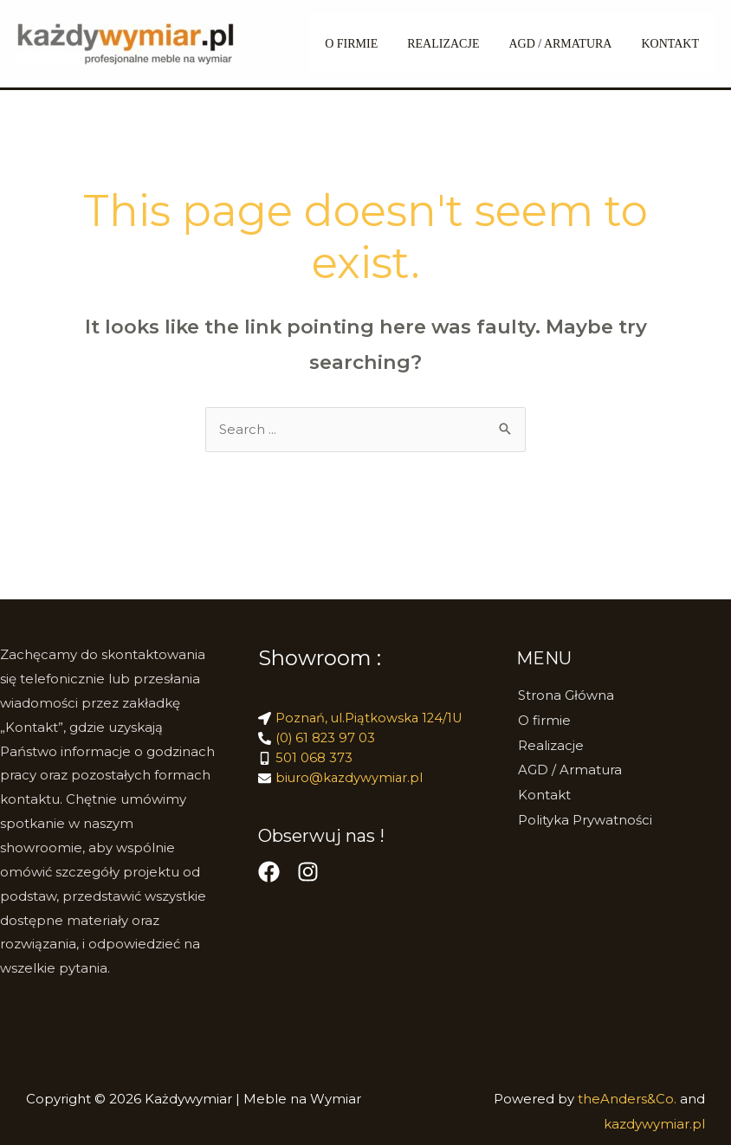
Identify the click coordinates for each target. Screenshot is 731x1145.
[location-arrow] (362, 719)
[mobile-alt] (305, 761)
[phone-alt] (317, 740)
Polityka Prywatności (583, 817)
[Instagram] (308, 876)
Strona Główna (564, 696)
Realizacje (549, 744)
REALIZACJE (456, 43)
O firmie (542, 720)
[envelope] (341, 781)
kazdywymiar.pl (654, 1124)
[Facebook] (269, 876)
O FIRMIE (369, 43)
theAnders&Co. (629, 1099)
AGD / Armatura (567, 43)
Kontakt (673, 43)
